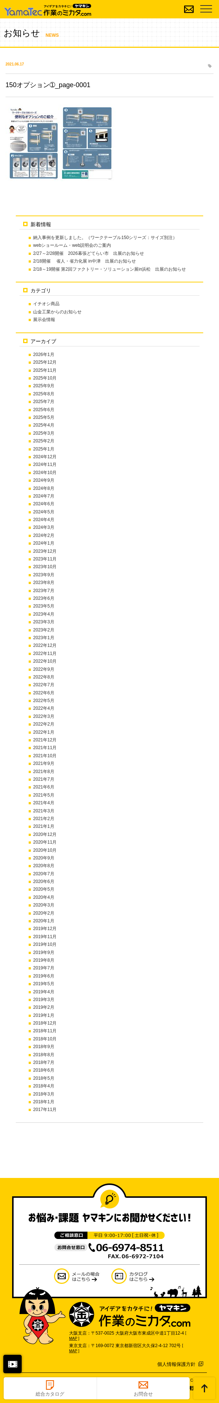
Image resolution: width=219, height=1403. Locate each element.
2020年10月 (45, 850)
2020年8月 (43, 865)
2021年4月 (43, 802)
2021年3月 (43, 810)
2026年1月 (43, 354)
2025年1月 (43, 449)
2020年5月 (43, 889)
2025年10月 (45, 378)
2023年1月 (43, 637)
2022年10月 (45, 661)
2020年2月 (43, 913)
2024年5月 (43, 511)
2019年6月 (43, 976)
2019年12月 (45, 928)
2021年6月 (43, 787)
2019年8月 (43, 960)
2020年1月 (43, 920)
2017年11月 (45, 1109)
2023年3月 (43, 621)
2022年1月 (43, 732)
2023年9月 (43, 574)
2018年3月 (43, 1094)
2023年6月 (43, 598)
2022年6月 (43, 692)
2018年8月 (43, 1054)
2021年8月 (43, 771)
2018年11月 (45, 1030)
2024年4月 (43, 519)
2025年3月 (43, 433)
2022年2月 (43, 724)
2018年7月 (43, 1062)
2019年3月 (43, 999)
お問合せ (143, 1394)
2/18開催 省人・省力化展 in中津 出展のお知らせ (84, 261)
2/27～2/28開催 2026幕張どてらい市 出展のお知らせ (88, 253)
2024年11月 (45, 464)
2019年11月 (45, 936)
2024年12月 (45, 456)
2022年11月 (45, 653)
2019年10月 (45, 944)
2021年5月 (43, 795)
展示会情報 (44, 319)
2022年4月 (43, 708)
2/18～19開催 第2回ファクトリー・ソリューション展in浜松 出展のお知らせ (109, 269)
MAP (73, 1338)
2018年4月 (43, 1086)
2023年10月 (45, 566)
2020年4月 (43, 897)
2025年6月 (43, 409)
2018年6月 (43, 1070)
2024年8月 (43, 488)
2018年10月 (45, 1038)
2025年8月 (43, 393)
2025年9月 (43, 385)
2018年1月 (43, 1101)
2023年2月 (43, 630)
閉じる (12, 1364)
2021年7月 (43, 779)
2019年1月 (43, 1015)
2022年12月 (45, 645)
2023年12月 (45, 551)
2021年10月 (45, 755)
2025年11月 (45, 370)
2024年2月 (43, 535)
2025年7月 (43, 401)
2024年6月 (43, 503)
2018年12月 (45, 1023)
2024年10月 (45, 472)
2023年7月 (43, 590)
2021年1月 (43, 826)
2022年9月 (43, 669)
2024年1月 (43, 543)
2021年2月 (43, 818)
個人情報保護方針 (176, 1364)
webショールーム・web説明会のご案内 (72, 245)
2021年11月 (45, 747)
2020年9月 (43, 858)
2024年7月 (43, 496)
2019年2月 (43, 1007)
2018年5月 (43, 1078)
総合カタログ (50, 1394)
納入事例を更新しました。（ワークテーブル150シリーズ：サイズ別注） (105, 237)
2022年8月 (43, 677)
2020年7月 (43, 873)
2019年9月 (43, 952)
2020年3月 (43, 905)
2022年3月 (43, 716)
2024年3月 (43, 527)
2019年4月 (43, 991)
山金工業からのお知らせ (57, 311)
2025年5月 (43, 417)
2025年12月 (45, 362)
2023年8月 (43, 582)
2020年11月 (45, 842)
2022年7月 (43, 684)
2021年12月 (45, 740)
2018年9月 (43, 1046)
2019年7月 (43, 968)
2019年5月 (43, 983)
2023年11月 (45, 559)
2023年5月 (43, 606)
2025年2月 (43, 441)
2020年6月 (43, 881)
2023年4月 (43, 614)
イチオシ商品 (46, 303)
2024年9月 (43, 480)
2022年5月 (43, 700)
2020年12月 (45, 834)
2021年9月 (43, 763)
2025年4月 (43, 425)
